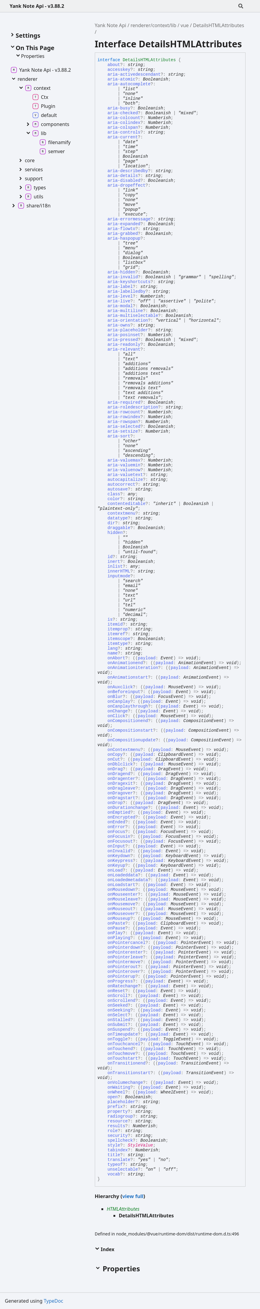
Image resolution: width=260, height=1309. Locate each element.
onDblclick (120, 764)
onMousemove (121, 904)
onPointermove (123, 962)
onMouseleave (122, 899)
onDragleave (121, 788)
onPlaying (118, 937)
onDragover (120, 793)
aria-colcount (123, 117)
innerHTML (118, 571)
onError (116, 827)
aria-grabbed (122, 233)
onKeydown (118, 855)
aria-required (123, 402)
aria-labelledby (126, 291)
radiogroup (120, 1116)
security (117, 1135)
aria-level (120, 296)
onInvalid (118, 851)
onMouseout (120, 909)
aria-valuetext (125, 474)
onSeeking (118, 1010)
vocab (113, 1174)
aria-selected (123, 426)
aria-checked (122, 113)
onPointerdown (123, 947)
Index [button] (104, 1249)
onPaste (116, 923)
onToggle (117, 1039)
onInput (116, 846)
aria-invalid (122, 277)
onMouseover (121, 913)
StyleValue (140, 1145)
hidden (114, 532)
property (117, 1111)
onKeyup (116, 865)
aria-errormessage (128, 219)
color (113, 499)
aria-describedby (127, 171)
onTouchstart (122, 1058)
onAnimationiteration (132, 667)
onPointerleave (125, 957)
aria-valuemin (123, 465)
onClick (116, 716)
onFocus (116, 831)
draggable (118, 527)
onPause (116, 928)
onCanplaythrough (127, 706)
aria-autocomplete (128, 84)
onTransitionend (126, 1063)
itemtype (117, 643)
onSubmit (117, 1024)
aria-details (122, 175)
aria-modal (120, 306)
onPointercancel (126, 942)
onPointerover (123, 971)
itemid (114, 624)
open (112, 1097)
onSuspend (118, 1029)
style (113, 1145)
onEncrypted (121, 817)
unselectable (122, 1169)
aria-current (122, 137)
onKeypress (120, 860)
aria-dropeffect (126, 185)
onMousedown (121, 889)
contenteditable (126, 503)
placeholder (121, 1101)
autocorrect (121, 484)
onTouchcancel (123, 1044)
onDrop (114, 802)
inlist (114, 566)
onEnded (116, 822)
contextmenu (121, 513)
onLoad (114, 870)
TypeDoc (53, 1301)
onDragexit (120, 783)
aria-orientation (127, 320)
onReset (116, 991)
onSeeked (117, 1005)
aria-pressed (122, 339)
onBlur (114, 696)
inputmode (118, 576)
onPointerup (121, 976)
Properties (30, 56)
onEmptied (118, 812)
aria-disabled (123, 180)
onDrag (114, 769)
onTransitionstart (128, 1073)
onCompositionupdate (131, 740)
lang (112, 648)
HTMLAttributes (123, 1209)
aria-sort (118, 436)
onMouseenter (122, 894)
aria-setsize (122, 431)
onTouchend (120, 1048)
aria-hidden (121, 272)
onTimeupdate (122, 1034)
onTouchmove (121, 1053)
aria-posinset (123, 335)
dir (111, 523)
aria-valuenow (123, 470)
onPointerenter (125, 952)
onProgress (120, 981)
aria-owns (118, 325)
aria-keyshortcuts (128, 281)
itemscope (118, 638)
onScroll (117, 995)
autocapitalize (125, 479)
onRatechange (122, 986)
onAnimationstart (127, 677)
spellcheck (120, 1140)
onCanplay (118, 701)
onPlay (114, 933)
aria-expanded (123, 224)
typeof (114, 1164)
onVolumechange (125, 1082)
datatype (117, 518)
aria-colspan (122, 127)
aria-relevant (123, 349)
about (113, 64)
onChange (117, 711)
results (116, 1126)
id (110, 556)
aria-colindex (123, 122)
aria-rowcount (123, 412)
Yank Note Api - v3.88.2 (37, 6)
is (110, 619)
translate (118, 1159)
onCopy (114, 754)
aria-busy (118, 108)
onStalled (118, 1019)
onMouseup (118, 918)
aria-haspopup (123, 238)
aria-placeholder (127, 330)
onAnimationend (125, 663)
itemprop (117, 629)
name (112, 653)
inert (113, 561)
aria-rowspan (122, 421)
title (113, 1155)
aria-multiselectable (132, 315)
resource (117, 1121)
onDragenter (121, 778)
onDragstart (121, 798)
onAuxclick (120, 687)
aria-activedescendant (133, 74)
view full (132, 1196)
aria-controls (123, 132)
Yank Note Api (110, 25)
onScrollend (121, 1000)
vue (185, 25)
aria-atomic (121, 79)
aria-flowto (121, 228)
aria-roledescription (132, 407)
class (113, 494)
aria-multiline (125, 310)
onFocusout (120, 841)
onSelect (117, 1015)
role (112, 1130)
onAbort (116, 658)
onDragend (118, 773)
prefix (114, 1106)
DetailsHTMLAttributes (218, 25)
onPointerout (122, 966)
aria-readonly (123, 344)
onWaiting (118, 1087)
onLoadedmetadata (127, 880)
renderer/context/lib (153, 25)
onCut (113, 759)
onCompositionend (127, 720)
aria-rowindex (123, 417)
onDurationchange (127, 807)
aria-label (120, 286)
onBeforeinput (123, 691)
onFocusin (118, 836)
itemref (116, 634)
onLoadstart (121, 884)
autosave (117, 489)
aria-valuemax (123, 460)
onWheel (116, 1092)
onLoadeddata (122, 875)
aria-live (118, 301)
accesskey (118, 69)
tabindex (117, 1150)
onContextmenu (123, 749)
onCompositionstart (130, 730)
